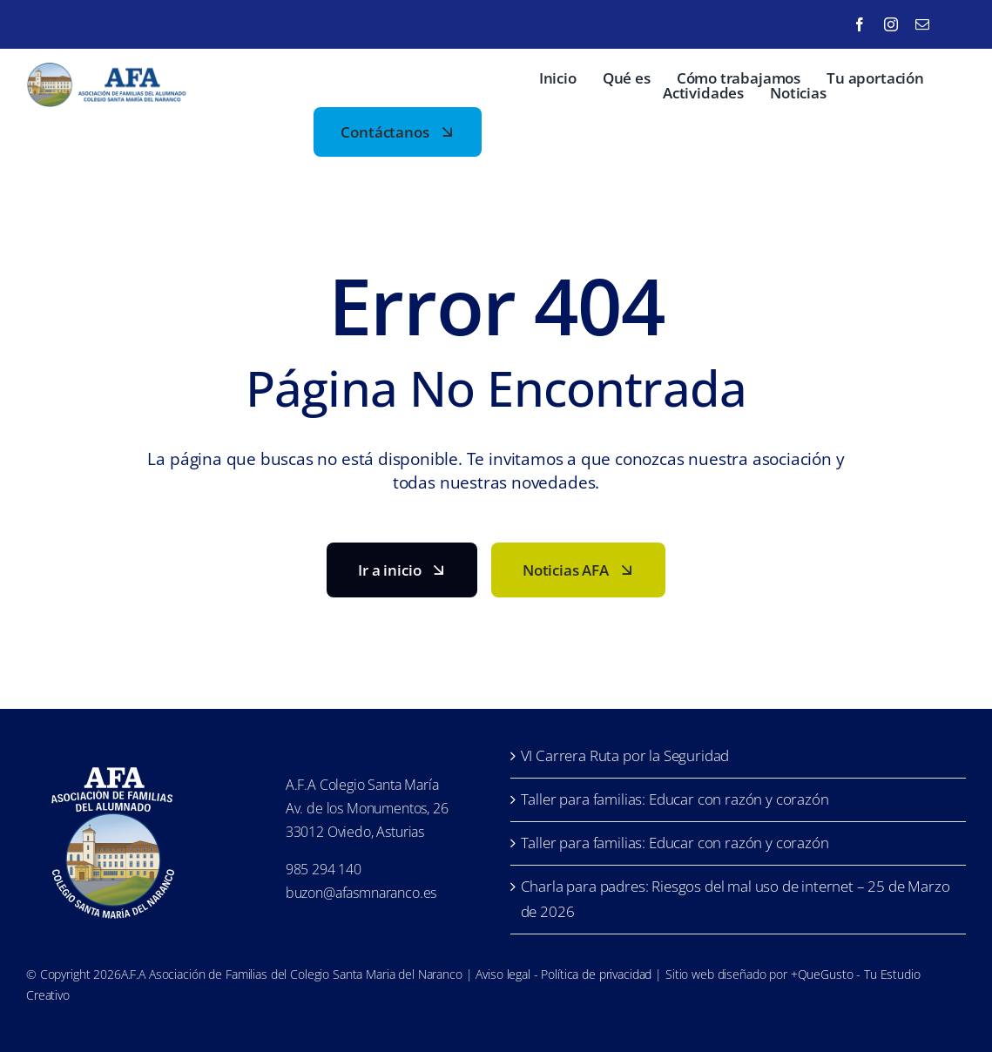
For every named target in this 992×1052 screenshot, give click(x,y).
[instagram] (891, 24)
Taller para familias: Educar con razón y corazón (675, 799)
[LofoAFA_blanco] (113, 760)
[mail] (922, 24)
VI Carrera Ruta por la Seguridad (625, 755)
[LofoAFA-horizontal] (109, 70)
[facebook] (860, 24)
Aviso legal (503, 974)
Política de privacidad (596, 974)
